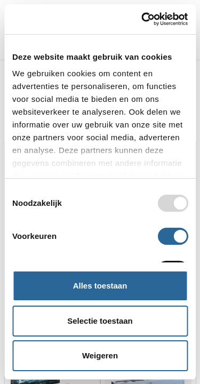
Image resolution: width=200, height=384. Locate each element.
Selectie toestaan (100, 320)
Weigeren (100, 355)
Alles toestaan (100, 285)
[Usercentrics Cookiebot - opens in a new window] (142, 19)
